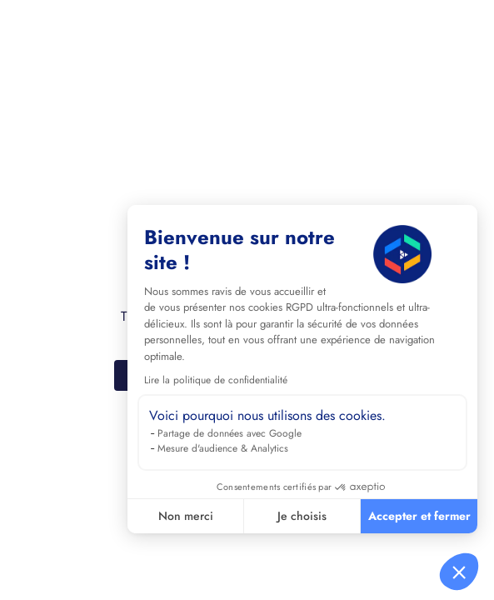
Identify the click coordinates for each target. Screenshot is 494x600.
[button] (459, 572)
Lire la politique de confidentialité (215, 380)
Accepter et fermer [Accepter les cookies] (419, 516)
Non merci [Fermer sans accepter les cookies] (185, 516)
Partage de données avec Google (229, 433)
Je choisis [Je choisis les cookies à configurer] (302, 516)
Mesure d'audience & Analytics (222, 448)
